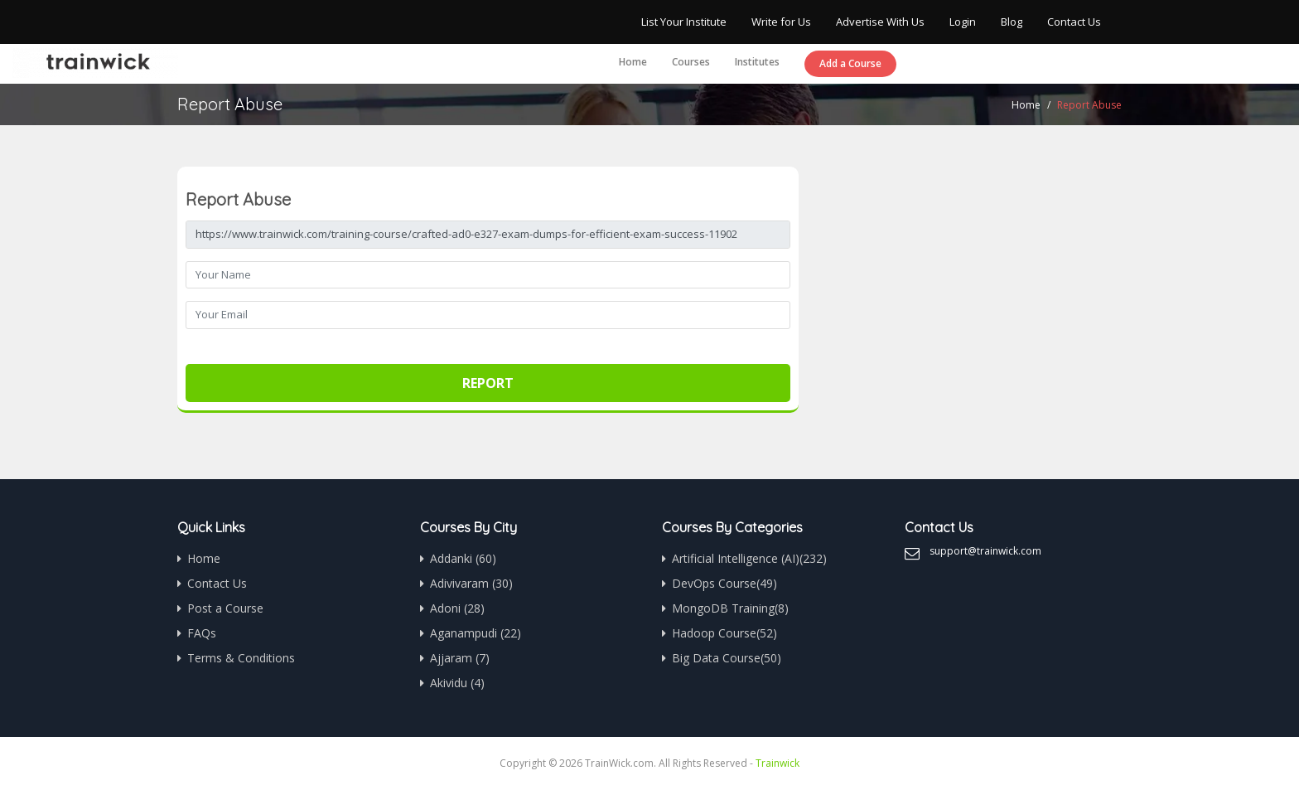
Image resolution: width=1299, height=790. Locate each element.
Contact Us (1074, 21)
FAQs (201, 633)
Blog (1011, 21)
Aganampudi (475, 633)
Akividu (457, 683)
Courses (691, 62)
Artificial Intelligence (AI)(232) (749, 558)
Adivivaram (471, 583)
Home (633, 62)
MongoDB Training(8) (730, 608)
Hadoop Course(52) (724, 633)
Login (962, 21)
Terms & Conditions (241, 658)
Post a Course (225, 608)
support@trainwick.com (985, 551)
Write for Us (781, 21)
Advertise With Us (880, 21)
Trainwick (777, 763)
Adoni (457, 608)
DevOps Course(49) (724, 583)
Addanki (463, 558)
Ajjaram (460, 658)
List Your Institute (684, 21)
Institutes (757, 62)
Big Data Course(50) (726, 658)
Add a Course (850, 63)
